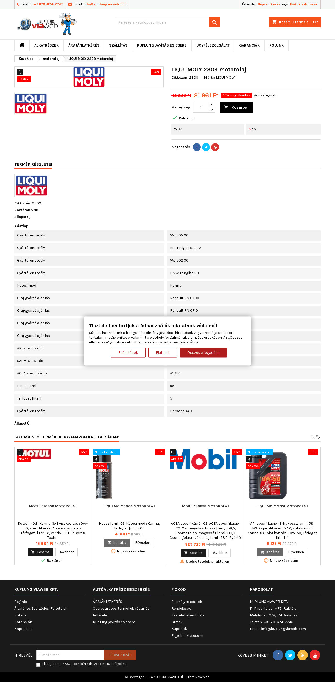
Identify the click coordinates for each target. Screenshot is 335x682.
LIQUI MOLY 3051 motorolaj (282, 506)
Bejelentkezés (269, 4)
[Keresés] (167, 22)
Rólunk (276, 45)
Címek (176, 622)
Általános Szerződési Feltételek (40, 608)
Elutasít (163, 352)
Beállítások (128, 352)
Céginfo (20, 601)
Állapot (20, 217)
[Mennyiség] (201, 107)
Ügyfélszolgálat (213, 45)
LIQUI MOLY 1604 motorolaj (129, 506)
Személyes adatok (186, 601)
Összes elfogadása (203, 352)
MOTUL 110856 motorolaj (53, 506)
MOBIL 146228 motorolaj (205, 506)
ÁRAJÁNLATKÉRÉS (83, 45)
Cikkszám (179, 77)
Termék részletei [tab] (33, 164)
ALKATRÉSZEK (46, 45)
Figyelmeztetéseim (187, 635)
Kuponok (179, 629)
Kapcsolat (23, 629)
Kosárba (235, 107)
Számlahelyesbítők (187, 615)
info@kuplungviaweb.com (105, 4)
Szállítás (118, 45)
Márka (209, 77)
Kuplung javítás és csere (162, 45)
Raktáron (22, 210)
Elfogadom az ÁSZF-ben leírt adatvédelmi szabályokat (84, 664)
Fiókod (178, 589)
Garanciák (249, 45)
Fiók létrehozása (303, 4)
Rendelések (181, 608)
